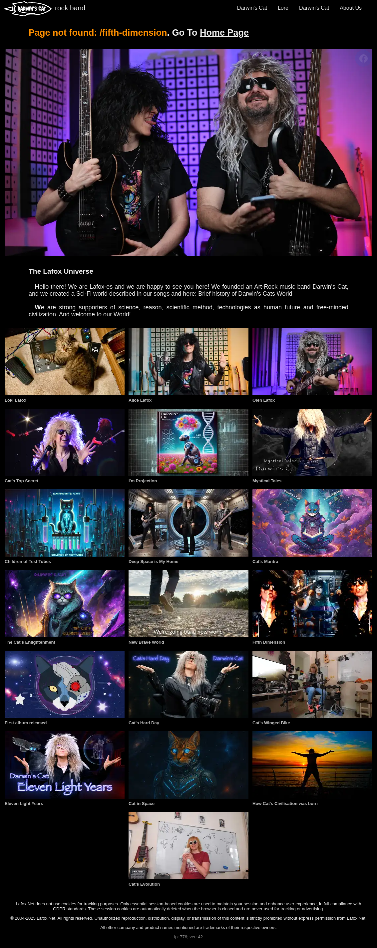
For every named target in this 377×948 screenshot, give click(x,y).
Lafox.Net (25, 903)
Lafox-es (101, 286)
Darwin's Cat (252, 8)
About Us (351, 8)
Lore (283, 8)
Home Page (224, 33)
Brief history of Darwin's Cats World (245, 293)
